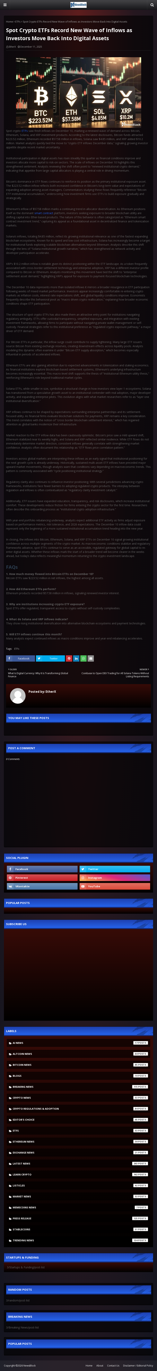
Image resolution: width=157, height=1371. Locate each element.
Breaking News (80, 1086)
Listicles (80, 1185)
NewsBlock (29, 1365)
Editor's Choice (80, 1119)
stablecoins (80, 1229)
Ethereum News (80, 1141)
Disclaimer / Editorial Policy (138, 1365)
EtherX (12, 46)
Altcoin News (80, 1054)
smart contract (43, 213)
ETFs (18, 21)
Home (9, 21)
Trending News (80, 1240)
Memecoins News (80, 1207)
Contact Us (113, 1365)
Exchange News (80, 1152)
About (99, 1365)
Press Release (80, 1218)
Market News (80, 1196)
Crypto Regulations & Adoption (80, 1108)
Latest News (80, 1163)
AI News (80, 1043)
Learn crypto (80, 1174)
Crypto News (80, 1097)
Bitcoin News (80, 1065)
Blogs (80, 1076)
